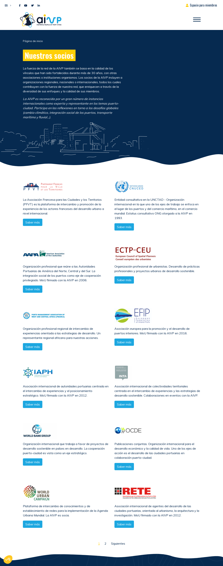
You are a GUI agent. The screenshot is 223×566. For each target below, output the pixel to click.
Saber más (32, 222)
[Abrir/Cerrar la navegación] (197, 20)
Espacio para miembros (203, 5)
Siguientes (118, 543)
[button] (7, 5)
